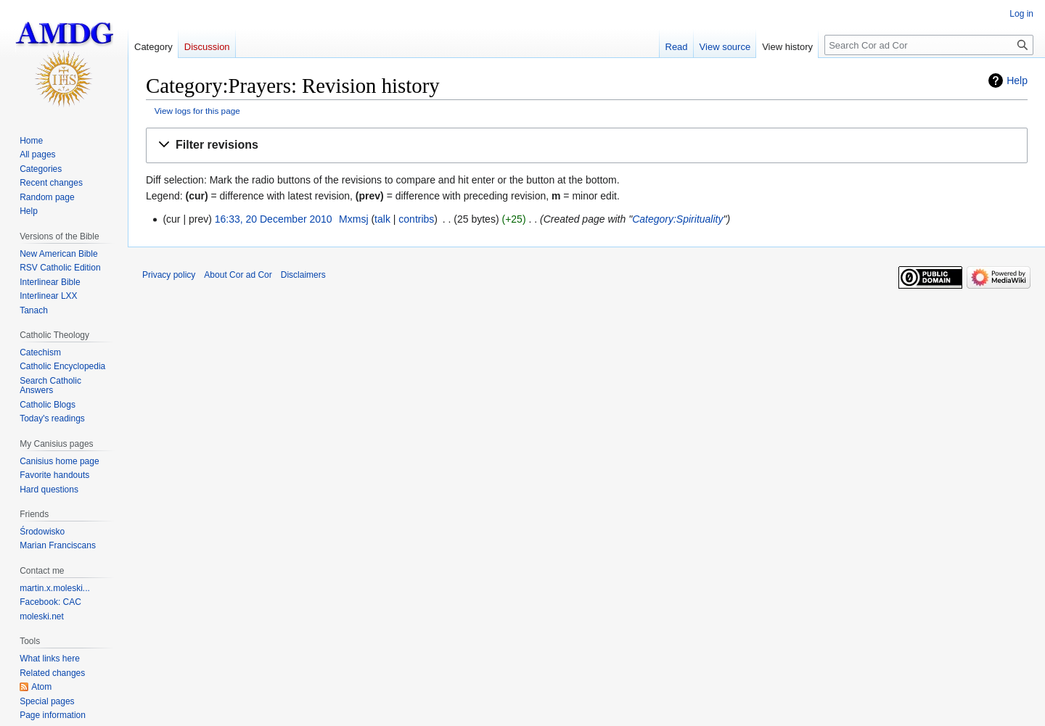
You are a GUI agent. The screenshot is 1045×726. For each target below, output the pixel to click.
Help (1017, 80)
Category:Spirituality (677, 219)
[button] (586, 145)
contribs (416, 219)
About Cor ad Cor (237, 275)
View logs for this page (197, 110)
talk (382, 219)
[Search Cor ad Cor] (928, 45)
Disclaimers (303, 275)
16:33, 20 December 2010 (273, 219)
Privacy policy (168, 275)
